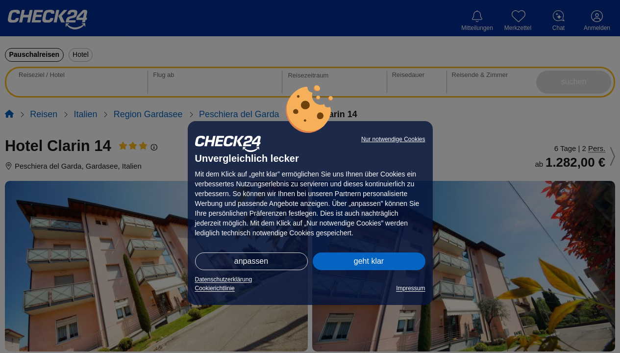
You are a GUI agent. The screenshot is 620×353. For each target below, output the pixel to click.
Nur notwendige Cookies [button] (393, 139)
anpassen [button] (251, 261)
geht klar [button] (369, 261)
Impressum (410, 288)
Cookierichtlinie (215, 288)
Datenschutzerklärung (223, 279)
